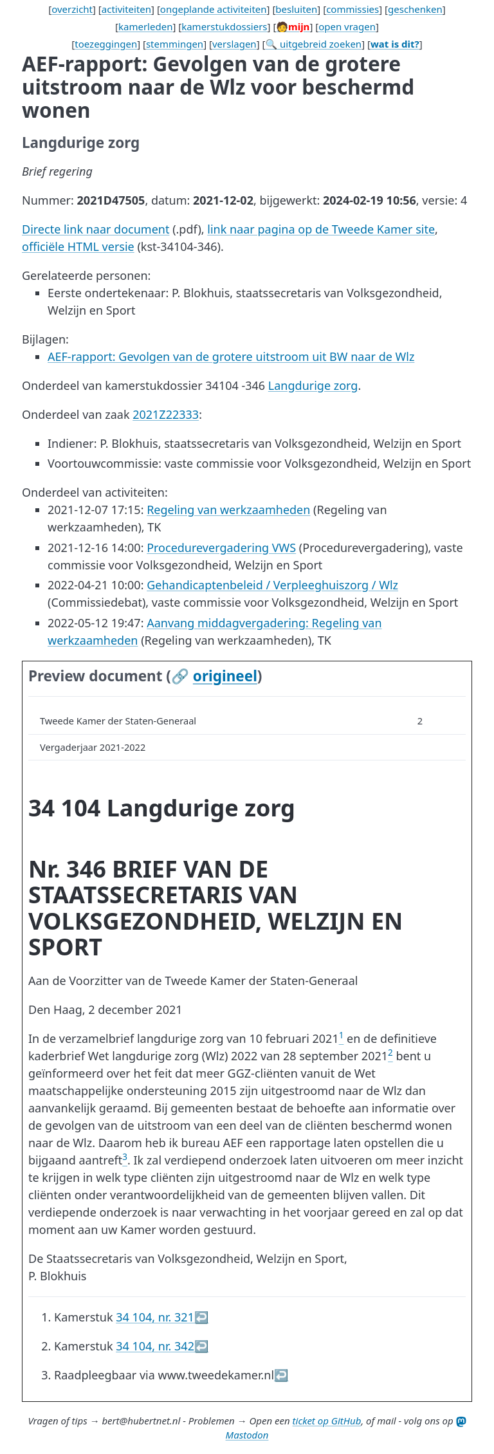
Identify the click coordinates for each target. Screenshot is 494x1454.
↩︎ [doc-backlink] (201, 1317)
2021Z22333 (166, 414)
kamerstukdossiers (224, 26)
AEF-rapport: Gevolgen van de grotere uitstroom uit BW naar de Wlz (231, 356)
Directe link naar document (95, 229)
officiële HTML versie (78, 246)
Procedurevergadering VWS (221, 547)
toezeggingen (106, 43)
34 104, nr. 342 (155, 1346)
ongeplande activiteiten (213, 9)
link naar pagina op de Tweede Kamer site (321, 229)
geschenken (415, 9)
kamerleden (145, 26)
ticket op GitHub (327, 1420)
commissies (352, 9)
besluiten (296, 9)
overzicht (72, 9)
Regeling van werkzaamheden (228, 509)
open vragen (347, 26)
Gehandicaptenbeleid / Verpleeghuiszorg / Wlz (272, 585)
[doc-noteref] (341, 1038)
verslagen (234, 43)
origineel (225, 676)
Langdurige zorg (313, 385)
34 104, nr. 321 (155, 1317)
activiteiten (126, 9)
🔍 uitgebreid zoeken (313, 43)
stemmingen (174, 43)
